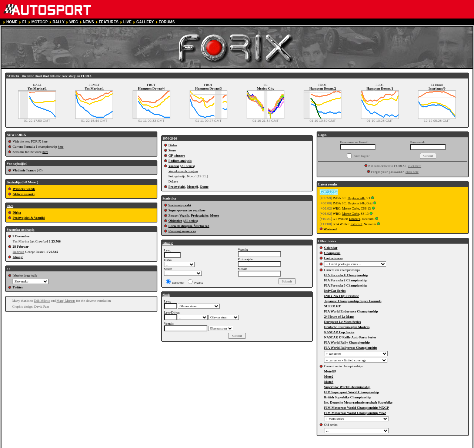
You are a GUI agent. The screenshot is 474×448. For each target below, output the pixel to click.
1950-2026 (170, 138)
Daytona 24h (356, 198)
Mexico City (265, 88)
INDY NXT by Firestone (341, 296)
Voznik (184, 215)
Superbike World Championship (347, 387)
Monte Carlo (350, 208)
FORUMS (167, 22)
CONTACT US (210, 445)
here (45, 141)
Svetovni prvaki (179, 205)
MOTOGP (39, 22)
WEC (73, 22)
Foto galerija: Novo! (182, 176)
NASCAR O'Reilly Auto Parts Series (350, 337)
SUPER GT (332, 306)
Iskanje (18, 257)
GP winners (176, 155)
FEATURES (108, 22)
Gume (204, 186)
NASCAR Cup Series (339, 332)
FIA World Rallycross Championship (350, 348)
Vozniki (173, 166)
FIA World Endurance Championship (351, 311)
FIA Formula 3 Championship (345, 285)
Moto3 (328, 382)
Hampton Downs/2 (322, 88)
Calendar (330, 248)
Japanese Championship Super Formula (352, 301)
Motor (214, 215)
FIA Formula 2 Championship (345, 280)
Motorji (192, 186)
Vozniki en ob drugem (183, 171)
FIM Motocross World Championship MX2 (355, 413)
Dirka (17, 212)
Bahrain (18, 252)
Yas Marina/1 (37, 88)
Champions (332, 253)
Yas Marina (21, 241)
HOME (11, 22)
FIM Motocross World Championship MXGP (356, 407)
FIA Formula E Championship (346, 275)
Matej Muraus (66, 300)
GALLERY (145, 22)
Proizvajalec (199, 215)
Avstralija (14, 182)
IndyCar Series (335, 290)
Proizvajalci (177, 186)
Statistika (169, 198)
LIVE (127, 22)
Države (173, 181)
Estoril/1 (354, 219)
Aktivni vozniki (23, 194)
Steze (172, 150)
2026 (10, 206)
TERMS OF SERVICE (105, 445)
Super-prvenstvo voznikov (187, 210)
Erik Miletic (42, 300)
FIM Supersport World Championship (351, 392)
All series (187, 166)
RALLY (58, 22)
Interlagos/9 (436, 88)
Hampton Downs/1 (380, 88)
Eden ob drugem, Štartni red (189, 226)
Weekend (330, 229)
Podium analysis (180, 161)
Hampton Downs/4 (151, 88)
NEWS (88, 22)
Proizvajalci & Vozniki (29, 218)
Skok (166, 295)
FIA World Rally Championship (347, 342)
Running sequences (182, 231)
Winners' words (24, 189)
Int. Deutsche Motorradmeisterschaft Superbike (358, 402)
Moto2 (328, 376)
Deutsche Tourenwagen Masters (346, 327)
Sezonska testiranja (20, 229)
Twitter (18, 287)
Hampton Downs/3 (208, 88)
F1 (24, 22)
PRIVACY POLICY (143, 445)
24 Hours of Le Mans (339, 316)
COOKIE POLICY (178, 445)
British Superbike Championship (347, 397)
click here (414, 166)
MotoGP (330, 371)
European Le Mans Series (342, 322)
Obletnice (175, 221)
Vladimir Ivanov (24, 170)
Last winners (333, 258)
